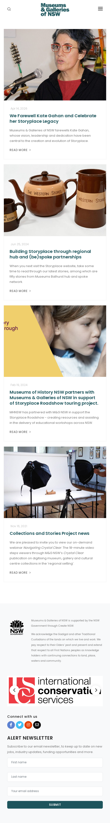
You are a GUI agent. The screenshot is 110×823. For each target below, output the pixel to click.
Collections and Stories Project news (49, 533)
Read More (21, 150)
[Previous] (14, 690)
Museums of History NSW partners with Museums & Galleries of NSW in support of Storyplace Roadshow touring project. (54, 397)
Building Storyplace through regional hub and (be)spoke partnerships (50, 254)
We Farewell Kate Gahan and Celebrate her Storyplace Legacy (53, 118)
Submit (55, 805)
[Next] (95, 690)
